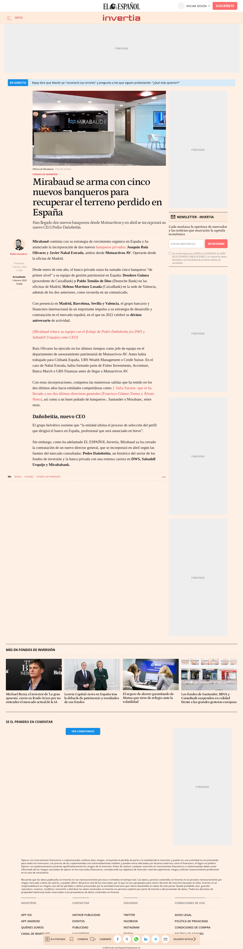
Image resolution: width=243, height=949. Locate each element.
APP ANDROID (30, 921)
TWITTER (129, 915)
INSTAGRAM (131, 927)
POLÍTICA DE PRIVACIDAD (191, 921)
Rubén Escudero (18, 253)
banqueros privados (110, 247)
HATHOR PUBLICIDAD (86, 915)
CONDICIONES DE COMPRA (192, 927)
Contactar (80, 903)
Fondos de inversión (45, 174)
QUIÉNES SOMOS (32, 927)
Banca (18, 476)
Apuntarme (216, 244)
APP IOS (26, 915)
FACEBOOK (131, 921)
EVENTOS (78, 921)
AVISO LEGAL (183, 915)
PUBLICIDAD (80, 927)
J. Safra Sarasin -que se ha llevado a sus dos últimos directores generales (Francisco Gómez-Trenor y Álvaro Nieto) (93, 393)
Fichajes (29, 476)
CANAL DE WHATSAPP (35, 933)
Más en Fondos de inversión (30, 650)
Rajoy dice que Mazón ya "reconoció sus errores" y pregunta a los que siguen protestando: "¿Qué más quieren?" (106, 83)
